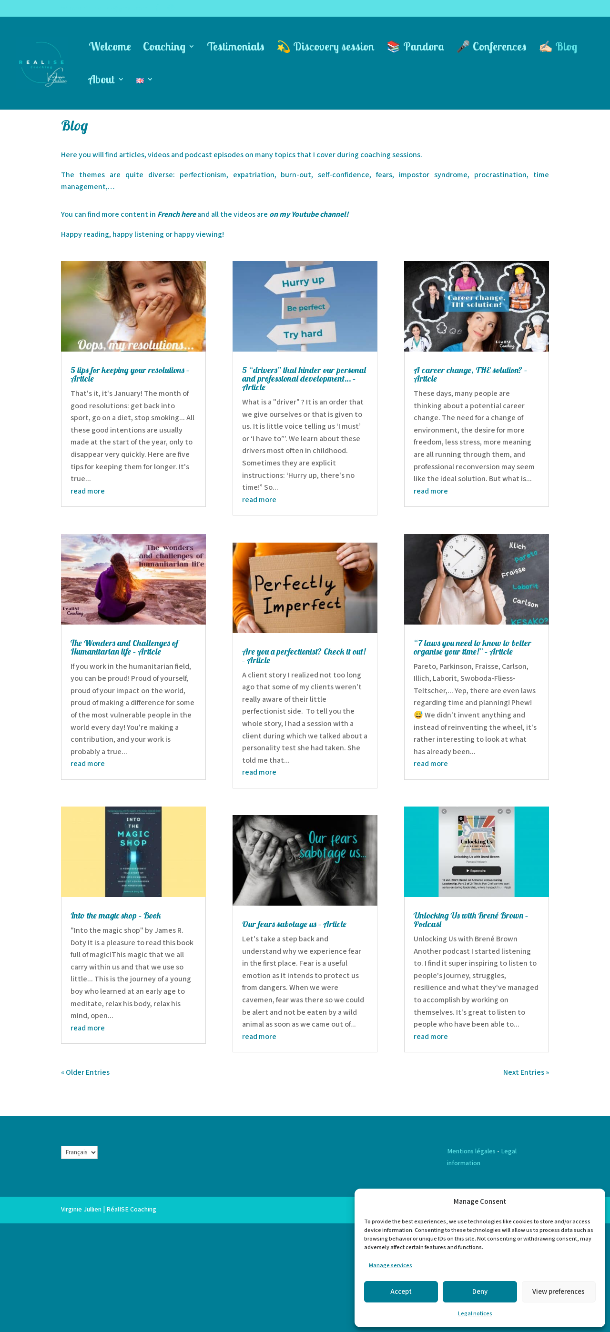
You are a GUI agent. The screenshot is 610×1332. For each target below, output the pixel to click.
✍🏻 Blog (558, 48)
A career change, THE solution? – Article (470, 374)
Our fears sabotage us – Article (294, 923)
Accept (401, 1291)
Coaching (164, 48)
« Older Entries (85, 1073)
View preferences (558, 1291)
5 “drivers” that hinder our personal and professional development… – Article (304, 378)
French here (177, 215)
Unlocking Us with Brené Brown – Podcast (471, 919)
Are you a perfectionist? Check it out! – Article (304, 656)
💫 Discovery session (325, 48)
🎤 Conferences (491, 48)
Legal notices (475, 1313)
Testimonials (235, 48)
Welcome (110, 48)
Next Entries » (526, 1073)
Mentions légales (471, 1151)
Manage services (390, 1265)
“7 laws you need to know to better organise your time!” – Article (472, 647)
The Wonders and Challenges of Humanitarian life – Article (124, 647)
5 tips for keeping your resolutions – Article (130, 374)
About (102, 81)
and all (208, 215)
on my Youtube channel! (308, 215)
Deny (480, 1291)
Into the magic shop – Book (116, 915)
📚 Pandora (415, 48)
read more (88, 491)
